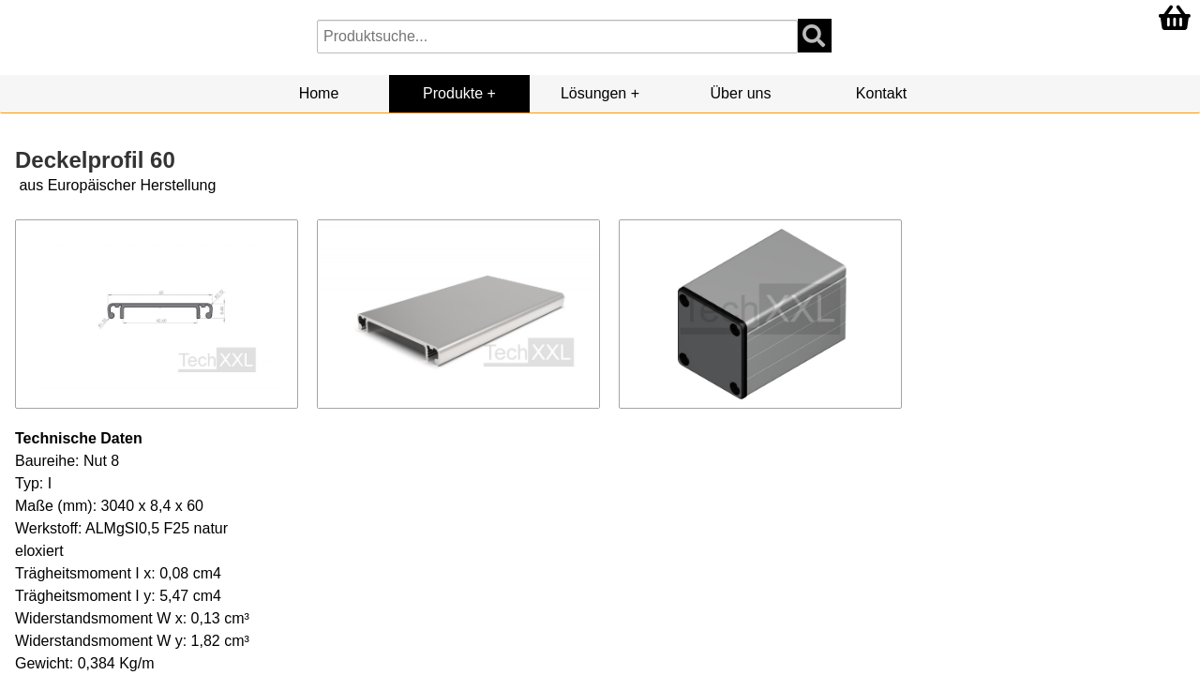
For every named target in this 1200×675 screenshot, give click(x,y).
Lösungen (593, 93)
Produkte (453, 93)
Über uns (741, 93)
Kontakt (881, 93)
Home (319, 93)
